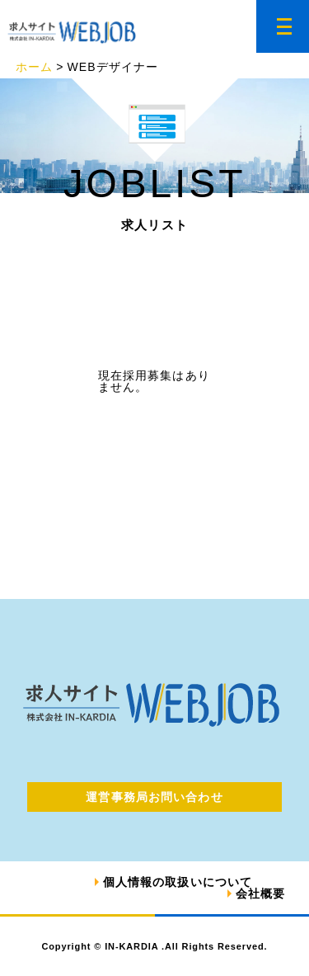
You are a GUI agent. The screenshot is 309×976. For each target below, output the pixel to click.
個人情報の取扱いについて (177, 882)
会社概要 (260, 893)
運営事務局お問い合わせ (154, 797)
